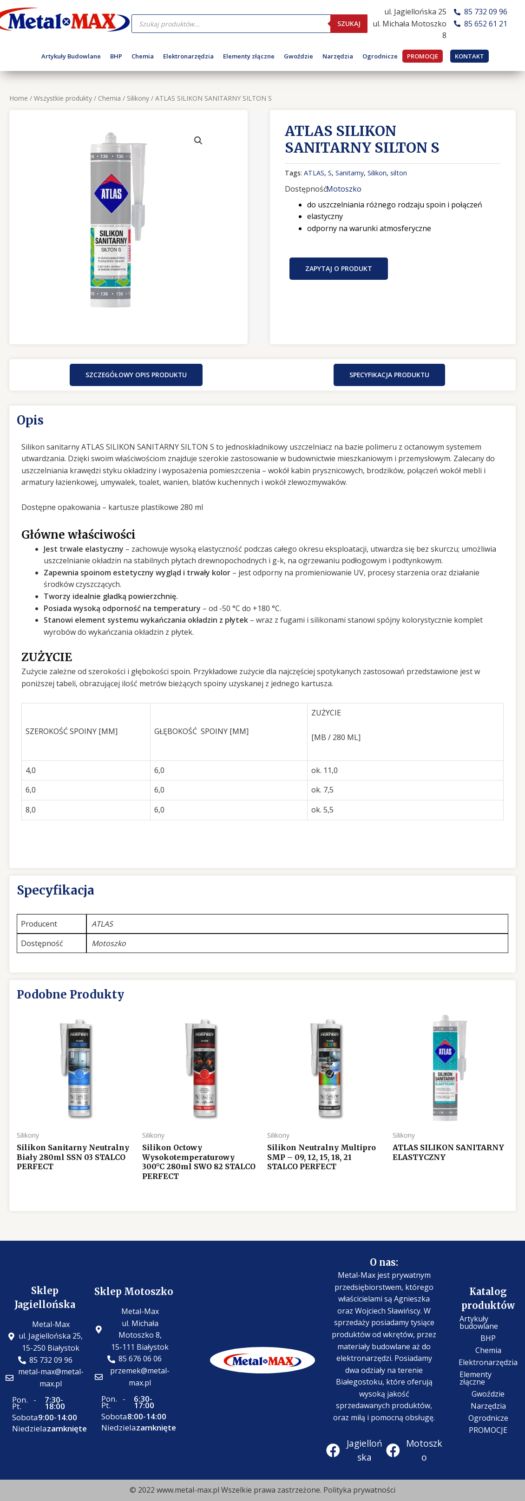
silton (398, 172)
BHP (116, 56)
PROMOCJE (422, 56)
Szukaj (349, 23)
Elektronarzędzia (188, 56)
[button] (136, 375)
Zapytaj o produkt (338, 268)
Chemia (142, 56)
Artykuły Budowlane (71, 56)
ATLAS (314, 172)
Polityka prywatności (359, 1490)
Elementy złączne (249, 56)
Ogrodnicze (380, 56)
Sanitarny (349, 172)
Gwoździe (298, 56)
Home (18, 98)
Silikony (138, 98)
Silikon (377, 172)
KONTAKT (469, 56)
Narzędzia (337, 56)
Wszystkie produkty (63, 98)
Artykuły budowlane (478, 1322)
